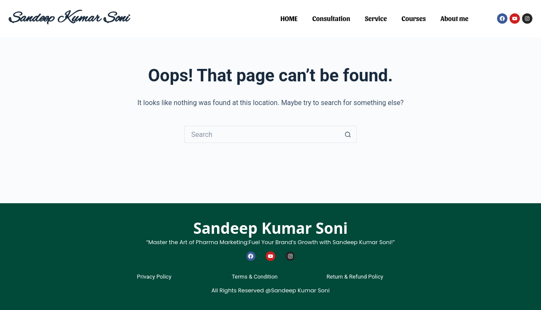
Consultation (331, 18)
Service (376, 18)
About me (455, 18)
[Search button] (348, 134)
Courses (413, 18)
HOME (289, 18)
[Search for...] (261, 134)
